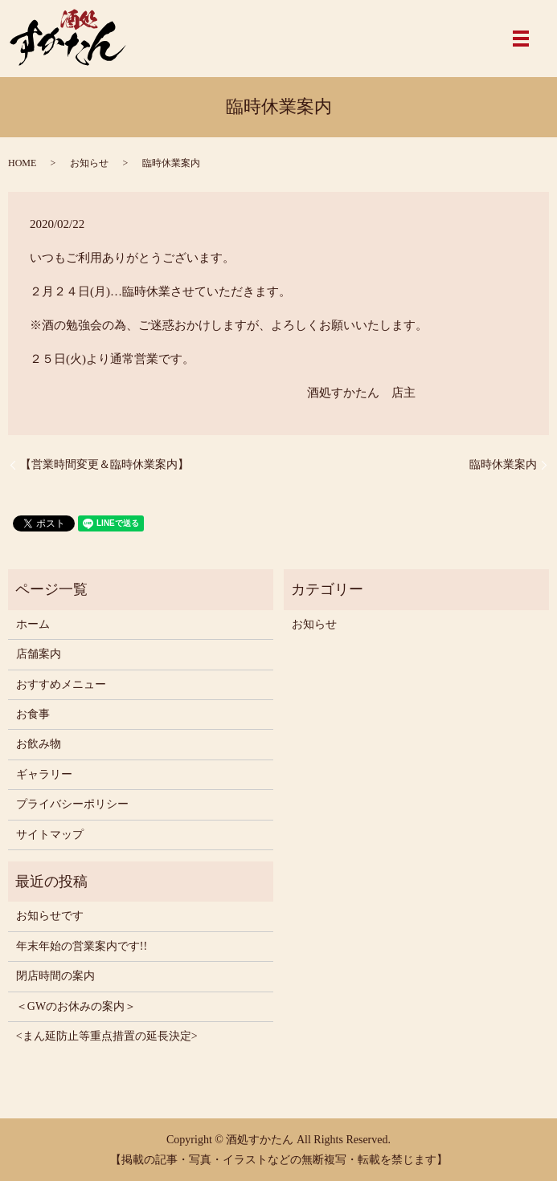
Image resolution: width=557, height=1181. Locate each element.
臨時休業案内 (503, 464)
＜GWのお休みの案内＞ (76, 1006)
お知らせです (50, 916)
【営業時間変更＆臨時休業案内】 (104, 464)
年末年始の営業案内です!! (81, 946)
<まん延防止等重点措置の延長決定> (107, 1036)
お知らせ (89, 163)
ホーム (33, 624)
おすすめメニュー (61, 684)
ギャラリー (44, 774)
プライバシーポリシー (72, 804)
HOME (22, 163)
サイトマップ (50, 835)
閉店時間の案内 (55, 976)
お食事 (33, 714)
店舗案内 (38, 654)
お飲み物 (38, 744)
